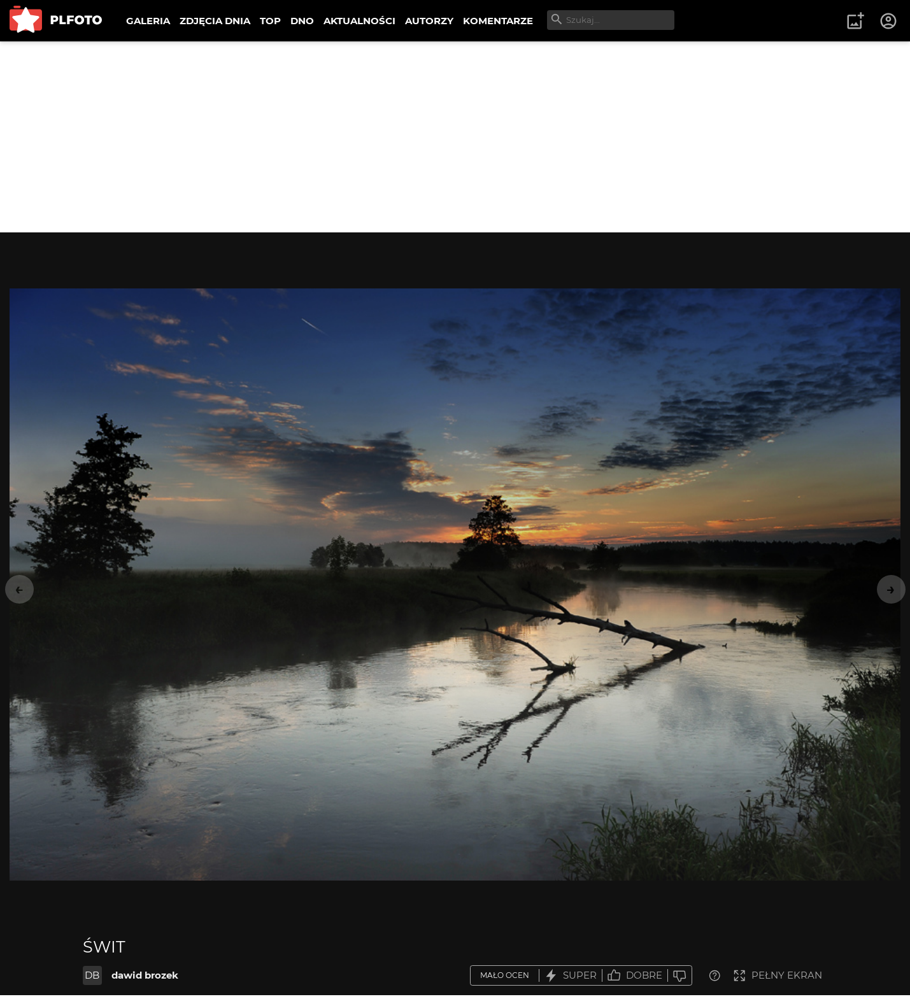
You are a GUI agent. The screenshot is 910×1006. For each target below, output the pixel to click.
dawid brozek (144, 975)
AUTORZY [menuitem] (429, 21)
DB (92, 975)
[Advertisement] (455, 137)
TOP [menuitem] (270, 21)
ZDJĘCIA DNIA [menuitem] (215, 21)
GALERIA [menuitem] (148, 21)
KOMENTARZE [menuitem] (498, 21)
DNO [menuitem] (302, 21)
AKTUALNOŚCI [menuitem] (359, 21)
